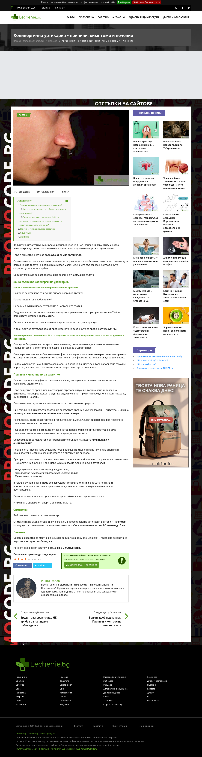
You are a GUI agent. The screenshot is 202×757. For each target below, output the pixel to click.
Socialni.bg (33, 733)
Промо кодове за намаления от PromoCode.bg (159, 356)
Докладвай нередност (81, 565)
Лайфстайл (21, 692)
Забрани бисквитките (146, 2)
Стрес (18, 700)
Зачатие (20, 684)
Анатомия (108, 700)
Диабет (150, 692)
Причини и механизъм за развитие (37, 228)
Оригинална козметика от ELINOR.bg (155, 368)
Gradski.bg (21, 733)
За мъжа (20, 680)
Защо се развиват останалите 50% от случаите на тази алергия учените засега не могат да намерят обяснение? (40, 221)
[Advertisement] (101, 75)
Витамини (21, 704)
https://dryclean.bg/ (146, 364)
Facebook (21, 565)
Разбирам (124, 2)
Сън (149, 696)
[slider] (22, 559)
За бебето (108, 680)
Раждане (107, 684)
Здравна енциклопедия (144, 17)
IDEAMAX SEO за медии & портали (32, 748)
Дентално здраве (111, 692)
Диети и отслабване (176, 17)
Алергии (20, 696)
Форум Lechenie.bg (112, 704)
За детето (64, 680)
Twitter (40, 565)
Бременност (66, 684)
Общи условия (119, 725)
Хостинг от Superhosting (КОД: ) (74, 748)
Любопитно (86, 17)
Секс (62, 688)
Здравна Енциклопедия (114, 676)
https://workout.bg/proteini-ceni (152, 360)
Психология (65, 700)
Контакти (60, 7)
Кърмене (151, 684)
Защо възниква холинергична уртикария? (41, 205)
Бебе (18, 688)
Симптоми (25, 232)
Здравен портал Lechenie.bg (28, 41)
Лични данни (147, 725)
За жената (152, 676)
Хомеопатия (66, 692)
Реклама (45, 7)
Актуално (118, 17)
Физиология (153, 700)
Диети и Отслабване (157, 680)
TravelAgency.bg (47, 733)
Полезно (103, 17)
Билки (106, 696)
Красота (151, 688)
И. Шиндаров (23, 192)
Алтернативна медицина (115, 688)
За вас (71, 17)
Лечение (24, 236)
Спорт (63, 696)
